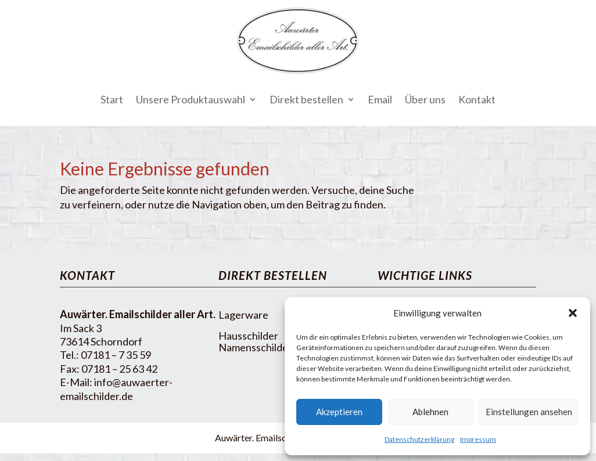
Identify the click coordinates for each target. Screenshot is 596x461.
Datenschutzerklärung (419, 439)
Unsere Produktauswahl (190, 99)
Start (111, 99)
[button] (573, 313)
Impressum (478, 439)
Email (380, 99)
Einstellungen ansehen (529, 411)
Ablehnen (430, 411)
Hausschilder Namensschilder (255, 341)
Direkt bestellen (306, 99)
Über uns (425, 99)
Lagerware (243, 314)
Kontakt (477, 99)
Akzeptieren (339, 411)
